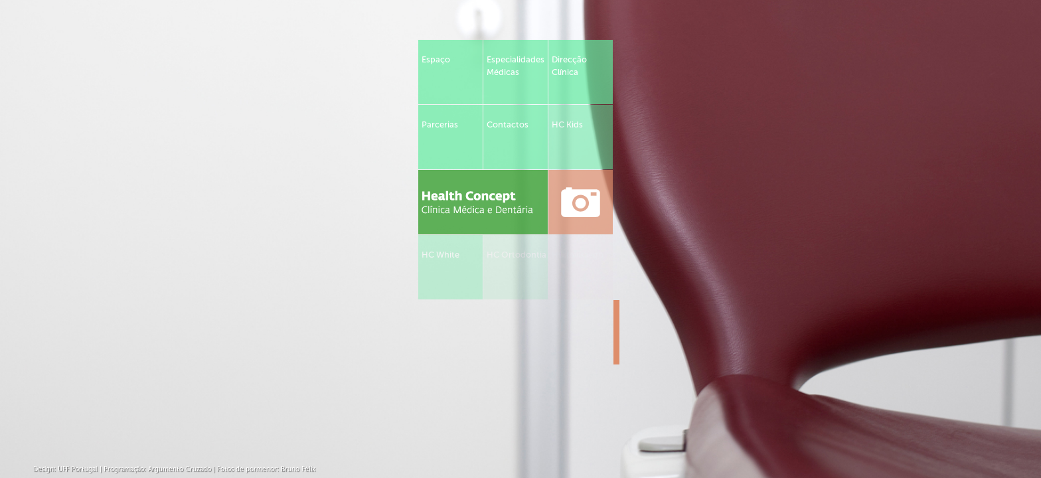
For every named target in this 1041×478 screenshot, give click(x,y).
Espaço (436, 59)
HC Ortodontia (516, 255)
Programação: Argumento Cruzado (157, 469)
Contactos (507, 124)
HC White (440, 255)
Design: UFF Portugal (65, 469)
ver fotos (580, 202)
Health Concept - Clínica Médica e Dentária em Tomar (483, 202)
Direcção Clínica (569, 65)
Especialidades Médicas (515, 65)
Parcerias (440, 124)
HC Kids (567, 124)
